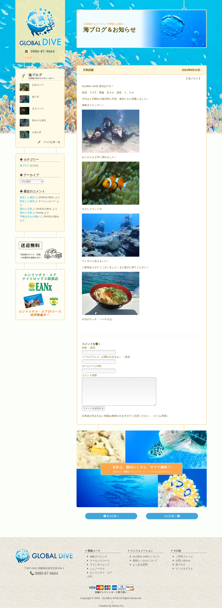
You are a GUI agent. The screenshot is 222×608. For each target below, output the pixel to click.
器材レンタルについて (145, 560)
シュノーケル (97, 568)
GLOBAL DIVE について (146, 556)
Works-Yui (117, 606)
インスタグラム (184, 568)
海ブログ (25, 165)
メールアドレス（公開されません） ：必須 (106, 356)
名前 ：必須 (88, 347)
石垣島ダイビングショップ (40, 57)
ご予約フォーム (184, 556)
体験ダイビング (98, 556)
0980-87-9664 (44, 573)
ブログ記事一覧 (51, 142)
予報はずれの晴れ (30, 216)
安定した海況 (27, 197)
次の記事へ (172, 521)
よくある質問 (140, 564)
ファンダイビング (100, 564)
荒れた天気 (26, 208)
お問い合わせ (182, 560)
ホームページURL (92, 366)
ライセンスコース (100, 560)
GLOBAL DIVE (110, 598)
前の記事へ (111, 521)
